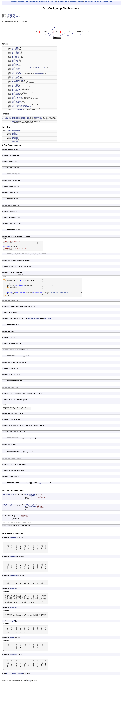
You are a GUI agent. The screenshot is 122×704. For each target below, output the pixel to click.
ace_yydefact (15, 136)
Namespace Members (76, 1)
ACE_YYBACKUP (16, 95)
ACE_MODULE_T (16, 58)
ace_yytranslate (39, 75)
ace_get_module (16, 118)
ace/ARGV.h (11, 13)
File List (67, 1)
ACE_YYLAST (15, 76)
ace (61, 4)
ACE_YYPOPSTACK (17, 110)
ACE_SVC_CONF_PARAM (20, 298)
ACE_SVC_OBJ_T (16, 60)
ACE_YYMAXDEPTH (17, 104)
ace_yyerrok (15, 83)
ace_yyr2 (14, 134)
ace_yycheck (15, 142)
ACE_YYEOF (15, 87)
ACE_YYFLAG (15, 72)
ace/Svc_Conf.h (12, 12)
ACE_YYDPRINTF (16, 101)
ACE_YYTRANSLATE (17, 75)
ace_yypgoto (15, 140)
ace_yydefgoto (15, 137)
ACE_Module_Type (6, 118)
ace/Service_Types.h (13, 17)
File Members (98, 1)
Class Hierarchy (33, 1)
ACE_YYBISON (15, 48)
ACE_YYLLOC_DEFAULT (18, 99)
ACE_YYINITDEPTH (16, 103)
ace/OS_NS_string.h (13, 19)
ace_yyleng (36, 68)
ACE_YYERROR (16, 91)
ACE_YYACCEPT (16, 88)
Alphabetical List (44, 1)
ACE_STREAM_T (16, 59)
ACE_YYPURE (15, 77)
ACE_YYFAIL (15, 92)
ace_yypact (15, 138)
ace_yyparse (15, 121)
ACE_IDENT (15, 66)
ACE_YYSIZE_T (16, 79)
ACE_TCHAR (39, 120)
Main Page (14, 1)
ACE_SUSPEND (16, 52)
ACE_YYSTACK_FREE (17, 81)
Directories (60, 1)
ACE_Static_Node (25, 118)
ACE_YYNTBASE (16, 73)
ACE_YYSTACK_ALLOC (18, 80)
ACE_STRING (15, 67)
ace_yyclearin (15, 84)
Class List (53, 1)
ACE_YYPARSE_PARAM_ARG (19, 105)
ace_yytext (30, 68)
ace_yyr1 (14, 133)
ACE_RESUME (15, 54)
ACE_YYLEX (15, 100)
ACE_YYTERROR (16, 96)
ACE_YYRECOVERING (17, 93)
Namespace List (23, 1)
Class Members (88, 1)
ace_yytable (15, 141)
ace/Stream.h (11, 16)
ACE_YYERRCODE (16, 97)
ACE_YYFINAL (15, 71)
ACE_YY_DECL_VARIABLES (19, 109)
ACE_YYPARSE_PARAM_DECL (19, 106)
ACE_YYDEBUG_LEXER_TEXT (19, 68)
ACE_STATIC (15, 51)
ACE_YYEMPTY (16, 85)
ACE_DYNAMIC (15, 50)
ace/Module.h (11, 15)
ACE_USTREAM (16, 56)
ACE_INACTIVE (15, 63)
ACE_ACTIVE (15, 62)
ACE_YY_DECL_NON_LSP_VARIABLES (21, 108)
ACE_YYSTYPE (6, 249)
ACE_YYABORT (16, 89)
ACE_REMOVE (15, 55)
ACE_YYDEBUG (16, 70)
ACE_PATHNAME (16, 64)
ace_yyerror (15, 122)
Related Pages (107, 1)
